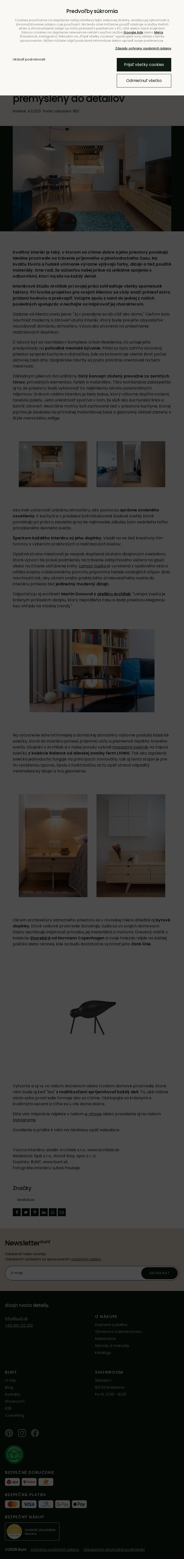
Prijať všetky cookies (144, 64)
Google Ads (133, 32)
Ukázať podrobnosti (29, 59)
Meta (158, 32)
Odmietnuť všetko (144, 80)
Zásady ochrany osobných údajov (143, 48)
